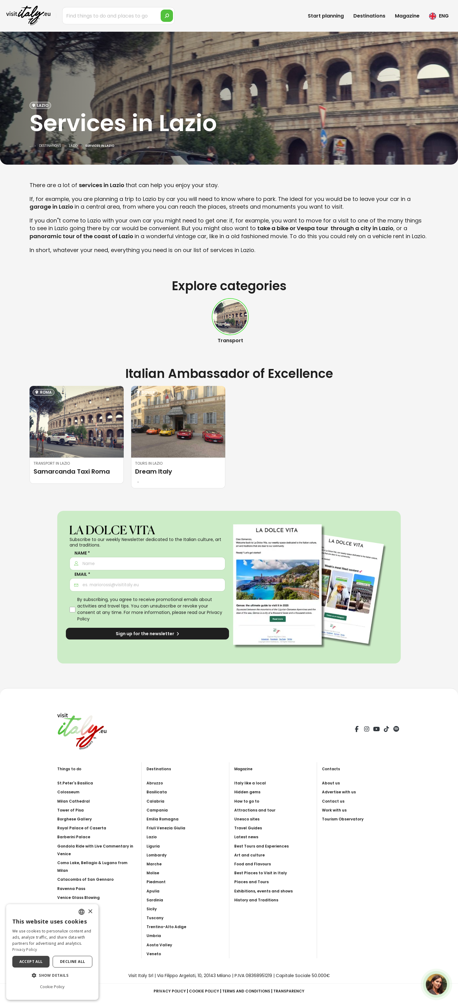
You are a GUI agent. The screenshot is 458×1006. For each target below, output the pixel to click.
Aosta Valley (161, 945)
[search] (167, 16)
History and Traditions (259, 900)
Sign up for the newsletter (147, 634)
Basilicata (158, 792)
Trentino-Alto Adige (169, 927)
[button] (52, 976)
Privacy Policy (163, 991)
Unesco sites (248, 819)
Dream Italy (153, 471)
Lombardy (158, 855)
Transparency (295, 991)
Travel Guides (249, 828)
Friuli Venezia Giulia (169, 828)
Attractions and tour (258, 810)
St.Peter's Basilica (77, 783)
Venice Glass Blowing (81, 897)
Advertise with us (341, 792)
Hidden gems (249, 792)
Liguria (154, 846)
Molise (154, 873)
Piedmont (158, 882)
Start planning (326, 15)
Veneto (155, 954)
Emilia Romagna (165, 819)
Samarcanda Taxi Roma (72, 471)
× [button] (90, 911)
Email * (82, 574)
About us (332, 783)
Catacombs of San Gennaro (89, 879)
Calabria (157, 801)
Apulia (154, 891)
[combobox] (81, 912)
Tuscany (156, 918)
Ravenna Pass (73, 888)
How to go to (248, 801)
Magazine (407, 15)
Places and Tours (253, 882)
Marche (155, 864)
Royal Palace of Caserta (84, 828)
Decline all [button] (72, 961)
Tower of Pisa (72, 810)
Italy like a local (251, 783)
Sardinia (156, 900)
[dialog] (52, 952)
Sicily (152, 909)
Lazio (153, 837)
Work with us (336, 810)
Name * (82, 553)
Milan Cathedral (75, 801)
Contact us (335, 801)
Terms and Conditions (248, 991)
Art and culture (251, 855)
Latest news (248, 837)
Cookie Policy (201, 991)
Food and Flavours (255, 864)
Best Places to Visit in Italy (264, 873)
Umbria (155, 935)
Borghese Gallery (76, 819)
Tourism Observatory (346, 819)
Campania (159, 810)
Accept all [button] (31, 961)
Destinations (369, 15)
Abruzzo (156, 783)
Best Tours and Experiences (265, 846)
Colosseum (70, 792)
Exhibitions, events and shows (268, 891)
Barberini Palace (75, 837)
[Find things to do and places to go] (118, 15)
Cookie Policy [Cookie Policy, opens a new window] (52, 986)
